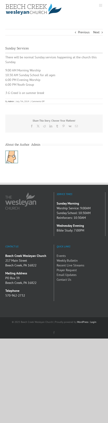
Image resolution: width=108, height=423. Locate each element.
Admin (11, 101)
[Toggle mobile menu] (101, 5)
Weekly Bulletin (67, 260)
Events (61, 256)
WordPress (82, 322)
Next (96, 32)
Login (93, 322)
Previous (84, 32)
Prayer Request (67, 270)
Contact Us (64, 280)
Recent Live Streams (70, 265)
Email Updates (67, 275)
